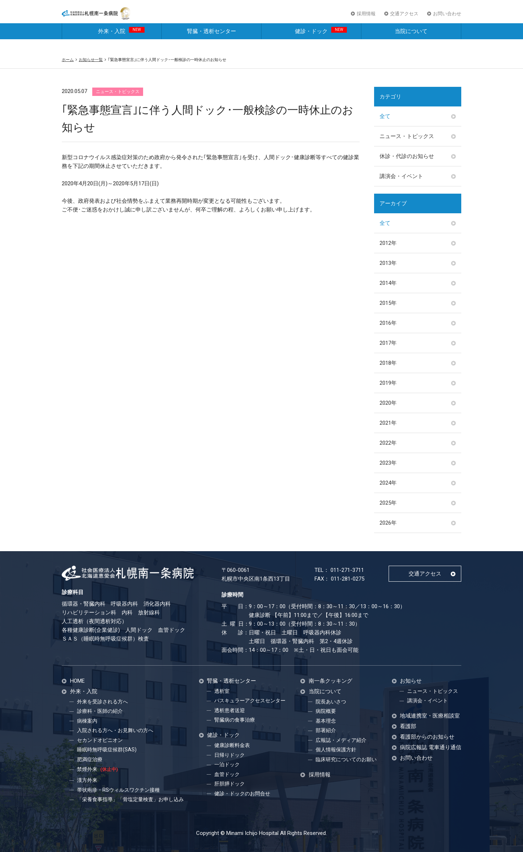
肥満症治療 (89, 759)
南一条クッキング (330, 681)
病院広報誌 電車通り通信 (430, 747)
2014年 (388, 283)
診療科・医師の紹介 (100, 711)
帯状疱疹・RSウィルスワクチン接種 (118, 789)
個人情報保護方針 (336, 749)
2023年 (388, 463)
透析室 (222, 691)
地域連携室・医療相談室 (430, 716)
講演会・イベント (401, 176)
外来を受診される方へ (102, 701)
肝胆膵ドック (229, 783)
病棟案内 (87, 720)
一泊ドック (227, 764)
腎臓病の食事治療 (234, 719)
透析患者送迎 (229, 710)
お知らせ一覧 (91, 59)
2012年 (388, 243)
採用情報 (366, 17)
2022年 (388, 443)
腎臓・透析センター (211, 43)
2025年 (388, 503)
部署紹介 (326, 730)
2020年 (388, 403)
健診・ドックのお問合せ (242, 793)
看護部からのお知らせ (427, 737)
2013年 (388, 263)
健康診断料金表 (232, 745)
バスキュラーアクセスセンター (249, 700)
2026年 (388, 523)
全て (385, 116)
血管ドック (227, 774)
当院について (411, 43)
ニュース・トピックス (407, 136)
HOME (77, 681)
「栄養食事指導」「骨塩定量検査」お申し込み (130, 799)
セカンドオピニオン (100, 740)
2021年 (388, 423)
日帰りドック (229, 755)
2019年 (388, 383)
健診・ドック (321, 42)
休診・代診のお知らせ (407, 156)
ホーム (68, 59)
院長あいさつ (331, 701)
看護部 (408, 726)
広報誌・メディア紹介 (341, 740)
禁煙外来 (97, 769)
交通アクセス (404, 17)
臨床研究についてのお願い (346, 759)
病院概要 (326, 711)
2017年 (388, 343)
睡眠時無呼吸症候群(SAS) (107, 749)
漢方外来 (87, 780)
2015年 (388, 303)
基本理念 (326, 720)
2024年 (388, 483)
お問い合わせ (447, 17)
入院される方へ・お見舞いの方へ (115, 730)
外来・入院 (121, 42)
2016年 (388, 323)
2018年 (388, 363)
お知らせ (411, 681)
